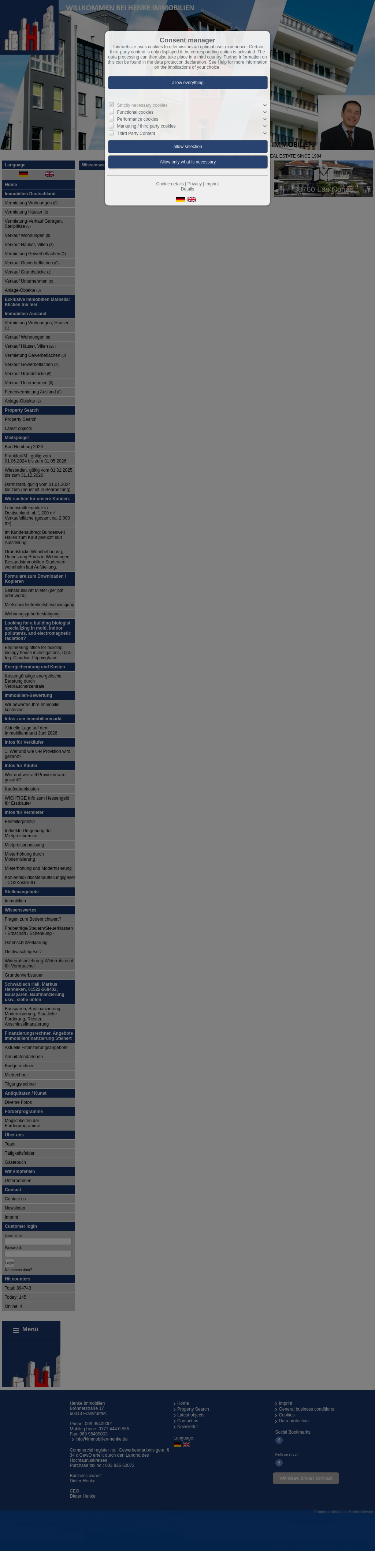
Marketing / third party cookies (146, 126)
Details (187, 189)
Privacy (195, 183)
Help (222, 62)
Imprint (212, 183)
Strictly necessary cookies (142, 105)
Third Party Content (136, 133)
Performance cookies (138, 119)
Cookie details (170, 183)
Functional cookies (135, 112)
